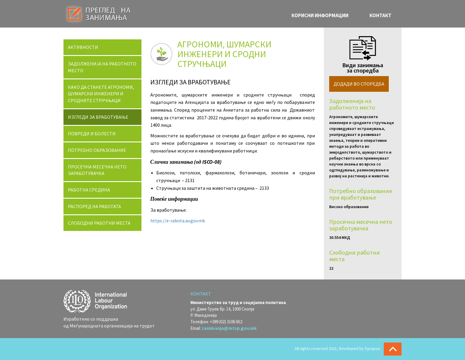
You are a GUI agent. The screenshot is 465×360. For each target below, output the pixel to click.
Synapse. (373, 348)
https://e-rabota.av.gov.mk (177, 221)
